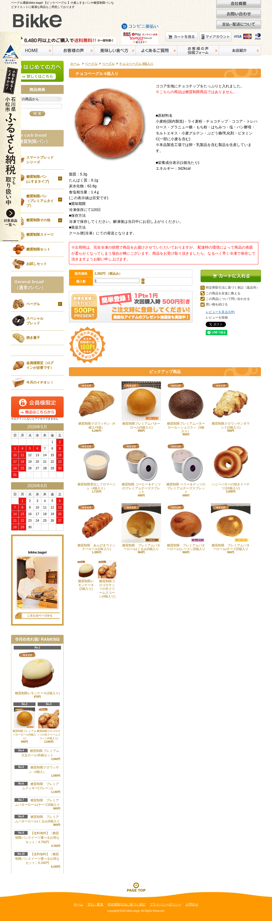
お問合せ (192, 904)
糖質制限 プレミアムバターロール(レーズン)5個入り (186, 527)
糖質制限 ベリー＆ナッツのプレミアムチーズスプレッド (186, 468)
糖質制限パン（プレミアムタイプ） (40, 201)
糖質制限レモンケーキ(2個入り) (86, 575)
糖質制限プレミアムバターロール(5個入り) (141, 405)
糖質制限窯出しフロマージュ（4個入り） (96, 466)
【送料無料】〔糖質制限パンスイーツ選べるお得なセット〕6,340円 (37, 858)
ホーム (75, 64)
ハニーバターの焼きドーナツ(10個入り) (230, 466)
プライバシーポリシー (165, 904)
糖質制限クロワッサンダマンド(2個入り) (230, 405)
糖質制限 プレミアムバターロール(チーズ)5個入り (230, 527)
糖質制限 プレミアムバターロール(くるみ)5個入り (141, 527)
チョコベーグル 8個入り (136, 64)
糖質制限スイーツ (40, 234)
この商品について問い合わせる (228, 299)
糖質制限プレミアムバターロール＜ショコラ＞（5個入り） (186, 407)
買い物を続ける (217, 304)
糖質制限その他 (38, 220)
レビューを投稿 (217, 317)
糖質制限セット (38, 249)
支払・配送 (95, 904)
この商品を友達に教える (223, 293)
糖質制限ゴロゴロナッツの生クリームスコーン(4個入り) (107, 579)
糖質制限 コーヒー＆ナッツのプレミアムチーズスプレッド (141, 468)
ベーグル (91, 64)
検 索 (37, 113)
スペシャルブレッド (34, 320)
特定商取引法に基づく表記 (126, 904)
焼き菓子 (33, 338)
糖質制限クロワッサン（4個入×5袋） (96, 405)
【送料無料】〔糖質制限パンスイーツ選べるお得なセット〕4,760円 (37, 837)
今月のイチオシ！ (40, 382)
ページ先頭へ (136, 887)
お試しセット (36, 264)
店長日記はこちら (37, 615)
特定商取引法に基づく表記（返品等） (232, 287)
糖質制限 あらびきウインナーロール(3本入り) (96, 527)
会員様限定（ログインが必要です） (40, 365)
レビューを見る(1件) (220, 312)
